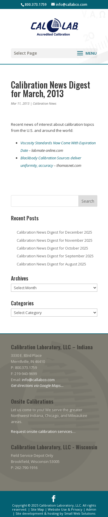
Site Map (37, 509)
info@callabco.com (38, 379)
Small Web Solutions (79, 513)
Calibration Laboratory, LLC (60, 505)
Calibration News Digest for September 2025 (55, 255)
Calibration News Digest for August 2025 (51, 264)
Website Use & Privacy (65, 509)
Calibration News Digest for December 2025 (54, 232)
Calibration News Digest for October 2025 (52, 248)
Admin (91, 509)
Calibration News (44, 103)
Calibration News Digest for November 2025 (54, 240)
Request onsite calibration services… (43, 431)
